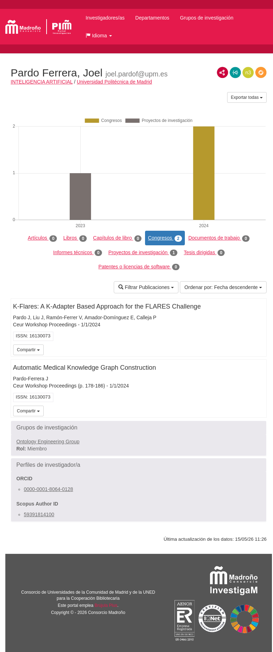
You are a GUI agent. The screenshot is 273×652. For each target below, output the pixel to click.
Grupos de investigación (206, 18)
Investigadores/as (105, 18)
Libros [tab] (75, 238)
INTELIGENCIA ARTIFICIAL (42, 82)
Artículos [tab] (42, 238)
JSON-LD (235, 72)
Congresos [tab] (165, 238)
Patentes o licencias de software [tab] (139, 267)
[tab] (138, 427)
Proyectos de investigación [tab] (142, 253)
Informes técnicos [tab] (77, 253)
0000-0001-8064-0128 (48, 489)
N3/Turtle (248, 72)
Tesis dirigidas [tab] (204, 253)
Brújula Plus (106, 605)
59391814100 (39, 514)
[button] (98, 35)
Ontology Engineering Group (47, 441)
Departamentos (152, 18)
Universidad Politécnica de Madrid (114, 82)
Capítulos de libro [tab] (117, 238)
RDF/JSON (261, 72)
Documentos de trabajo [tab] (219, 238)
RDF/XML (222, 72)
